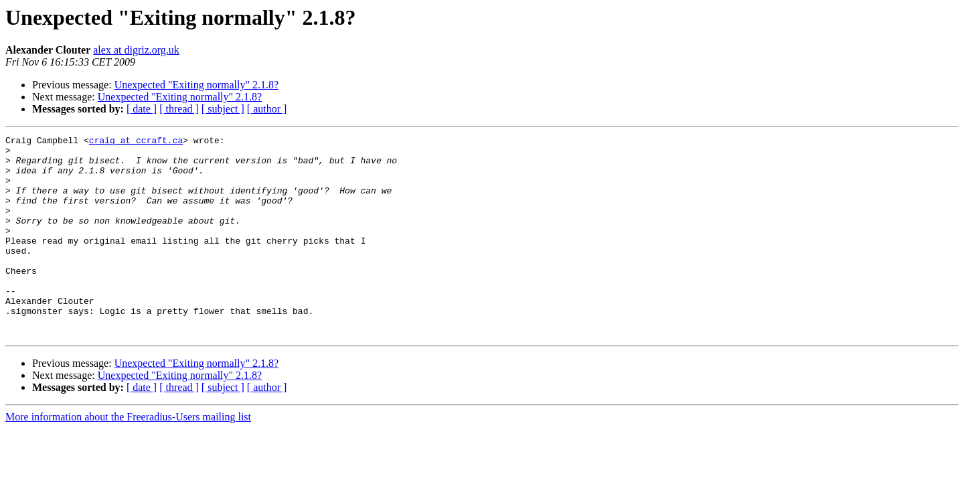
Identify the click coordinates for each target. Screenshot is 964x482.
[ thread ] (179, 108)
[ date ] (142, 108)
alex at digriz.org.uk (136, 50)
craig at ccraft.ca (136, 142)
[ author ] (267, 108)
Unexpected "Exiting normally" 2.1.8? (196, 84)
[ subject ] (223, 108)
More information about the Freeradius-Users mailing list (128, 457)
